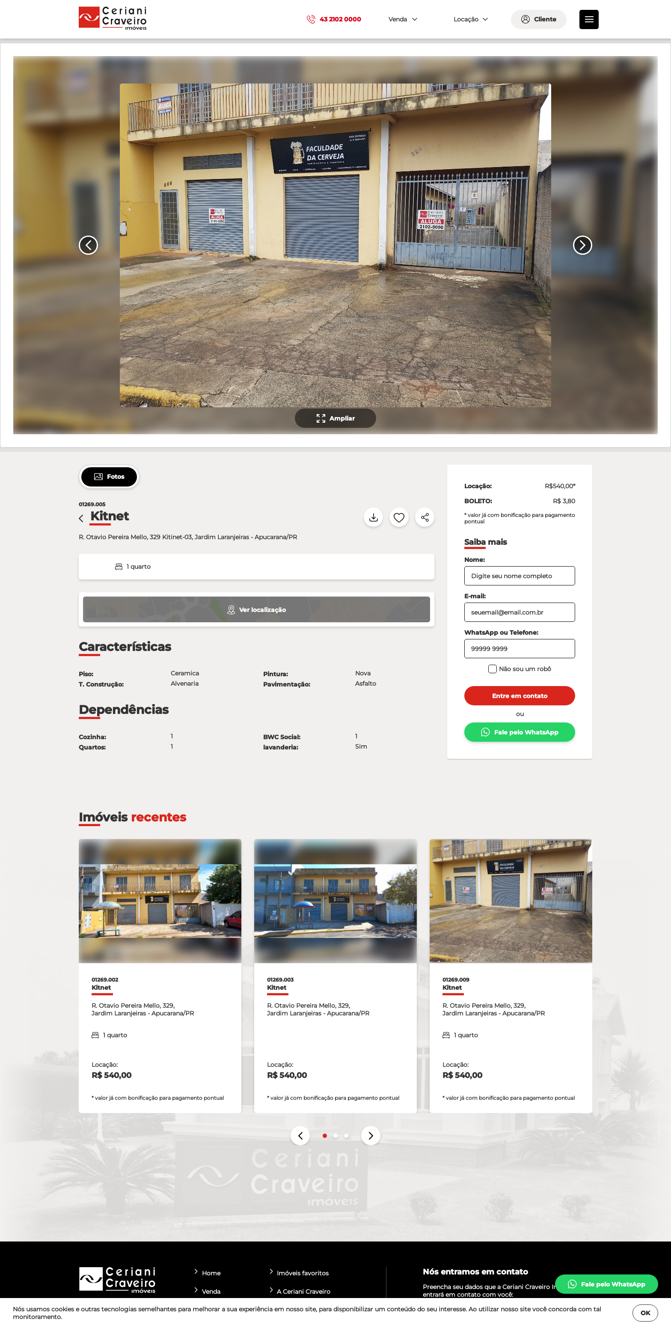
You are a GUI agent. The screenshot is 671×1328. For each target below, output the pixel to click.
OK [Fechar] (645, 1313)
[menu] (589, 19)
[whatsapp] (606, 1284)
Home (207, 1273)
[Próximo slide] (582, 245)
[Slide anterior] (88, 245)
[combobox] (402, 19)
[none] (334, 245)
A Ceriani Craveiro (300, 1291)
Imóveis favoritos (299, 1273)
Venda (207, 1291)
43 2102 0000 (334, 19)
